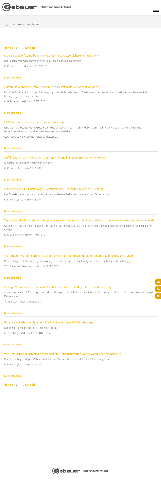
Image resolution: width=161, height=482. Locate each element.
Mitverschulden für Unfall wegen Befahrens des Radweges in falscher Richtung (53, 189)
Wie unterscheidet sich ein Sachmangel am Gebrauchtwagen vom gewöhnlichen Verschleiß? (62, 353)
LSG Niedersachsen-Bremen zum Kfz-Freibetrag (34, 122)
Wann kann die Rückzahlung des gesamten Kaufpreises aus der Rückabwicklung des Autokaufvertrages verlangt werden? (81, 220)
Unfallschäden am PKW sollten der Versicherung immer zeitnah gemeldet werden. (55, 157)
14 (29, 47)
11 (19, 47)
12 (22, 47)
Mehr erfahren (12, 77)
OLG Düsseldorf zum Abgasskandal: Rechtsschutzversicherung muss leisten (52, 55)
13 (26, 47)
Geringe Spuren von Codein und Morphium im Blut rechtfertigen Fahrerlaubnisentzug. (58, 287)
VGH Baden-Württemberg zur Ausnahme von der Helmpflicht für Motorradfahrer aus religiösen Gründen (69, 255)
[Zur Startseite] (37, 10)
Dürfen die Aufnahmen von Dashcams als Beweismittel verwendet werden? (51, 87)
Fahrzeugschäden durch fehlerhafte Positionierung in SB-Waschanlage (48, 322)
